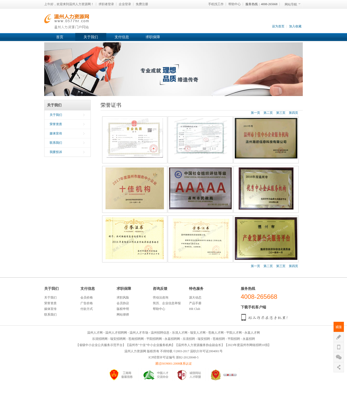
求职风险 (123, 297)
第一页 (255, 113)
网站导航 (291, 4)
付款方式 (86, 309)
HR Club (194, 309)
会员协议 (123, 303)
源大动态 (195, 297)
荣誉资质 (56, 124)
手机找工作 (216, 4)
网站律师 (123, 314)
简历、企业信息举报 (167, 303)
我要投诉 (56, 152)
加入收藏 (295, 26)
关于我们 (91, 37)
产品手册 (195, 303)
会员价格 (86, 297)
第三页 (280, 113)
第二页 (268, 113)
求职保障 (153, 37)
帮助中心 (234, 4)
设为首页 (278, 26)
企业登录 (125, 4)
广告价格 (86, 303)
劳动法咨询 (160, 297)
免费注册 (142, 4)
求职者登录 (106, 4)
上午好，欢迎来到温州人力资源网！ (69, 4)
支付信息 (122, 37)
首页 (59, 37)
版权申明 (123, 309)
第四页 (293, 113)
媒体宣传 (56, 133)
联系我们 (56, 143)
